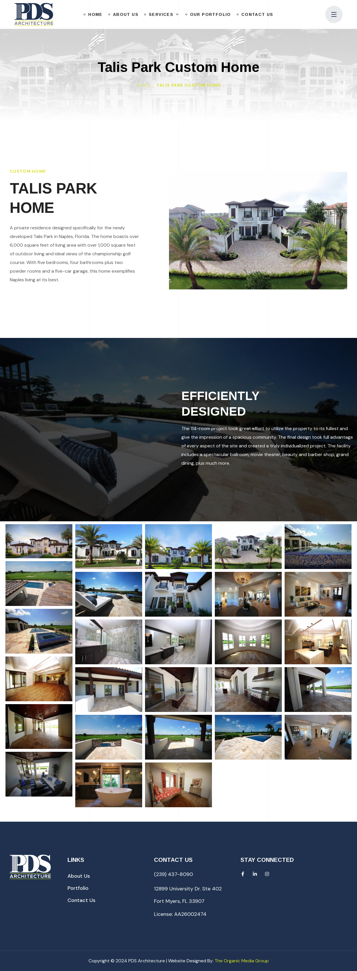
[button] (78, 875)
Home (143, 85)
